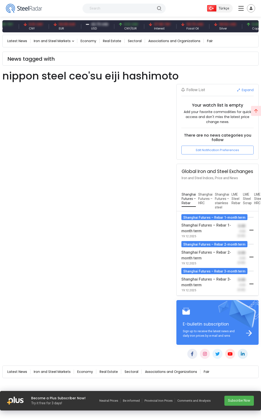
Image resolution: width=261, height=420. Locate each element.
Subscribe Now (239, 400)
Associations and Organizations (174, 41)
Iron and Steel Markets (52, 41)
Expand (245, 90)
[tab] (189, 199)
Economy (88, 41)
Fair (210, 41)
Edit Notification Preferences (217, 150)
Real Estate (112, 41)
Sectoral (135, 41)
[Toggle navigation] (251, 8)
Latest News (17, 41)
